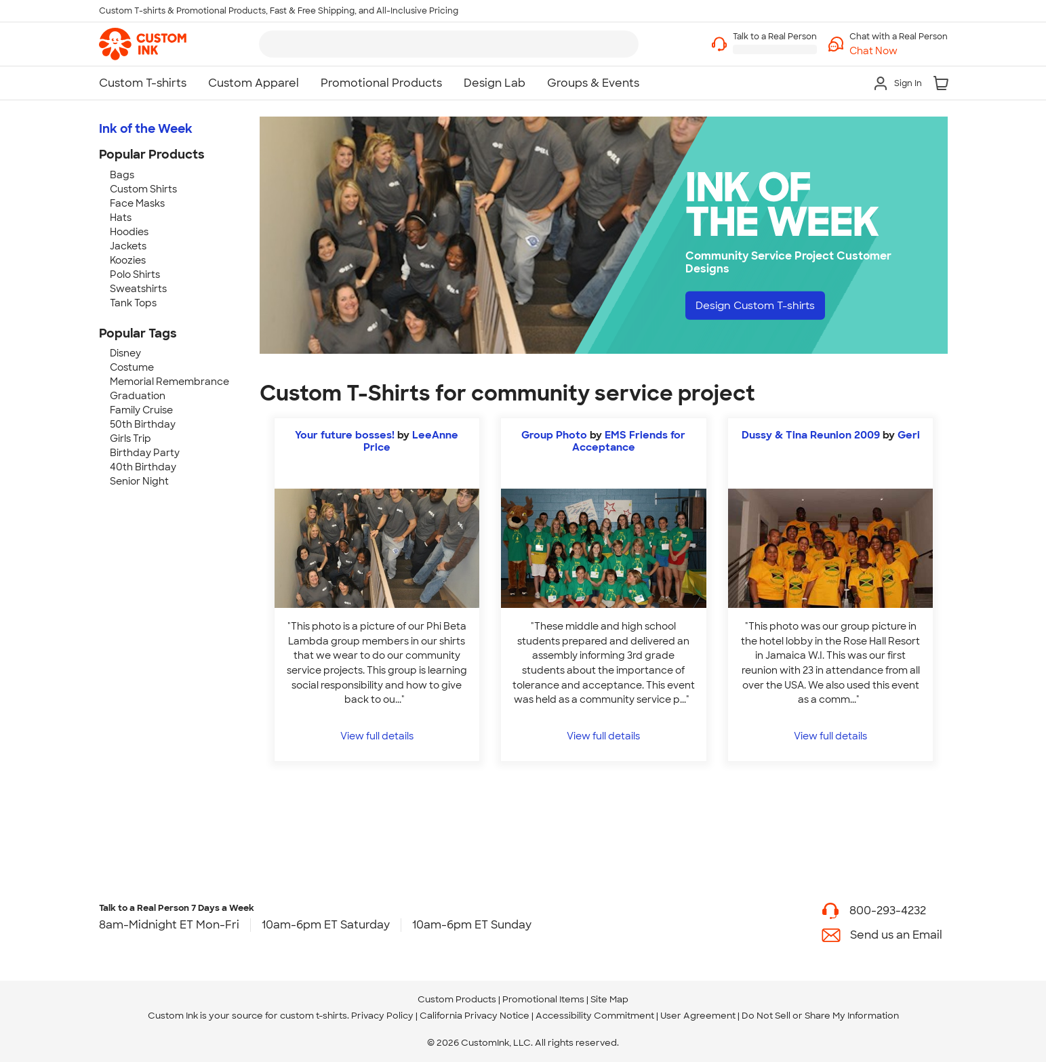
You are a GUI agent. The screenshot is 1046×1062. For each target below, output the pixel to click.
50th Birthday (143, 424)
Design (760, 306)
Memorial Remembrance (169, 381)
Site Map (609, 999)
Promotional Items (543, 999)
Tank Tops (133, 303)
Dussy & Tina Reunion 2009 (811, 435)
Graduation (137, 396)
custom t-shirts (313, 1015)
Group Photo (554, 435)
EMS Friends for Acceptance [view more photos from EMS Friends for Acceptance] (629, 441)
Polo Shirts (135, 274)
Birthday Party (145, 453)
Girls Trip (130, 438)
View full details (377, 735)
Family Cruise (141, 410)
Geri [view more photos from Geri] (909, 435)
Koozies (128, 260)
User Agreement (698, 1015)
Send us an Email (896, 935)
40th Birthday (143, 467)
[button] (898, 51)
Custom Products (457, 999)
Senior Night (139, 481)
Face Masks (137, 203)
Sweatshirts (138, 289)
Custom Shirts (143, 189)
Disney (125, 353)
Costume (132, 367)
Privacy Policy (382, 1015)
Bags (122, 175)
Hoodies (129, 232)
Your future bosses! (345, 435)
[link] (142, 44)
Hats (121, 217)
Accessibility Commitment (595, 1015)
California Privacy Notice (474, 1015)
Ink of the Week (146, 129)
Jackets (128, 246)
